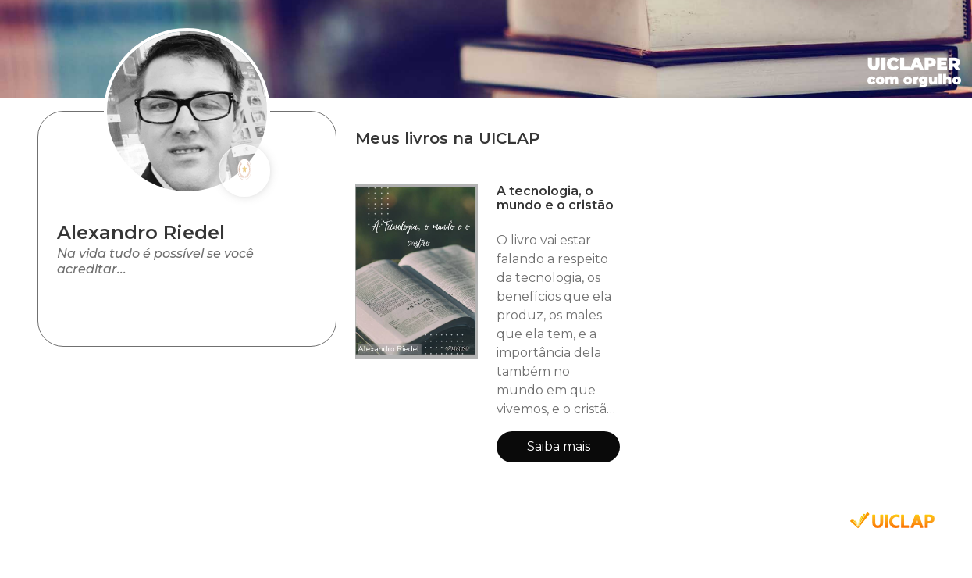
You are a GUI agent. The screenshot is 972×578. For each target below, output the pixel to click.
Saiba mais (558, 446)
